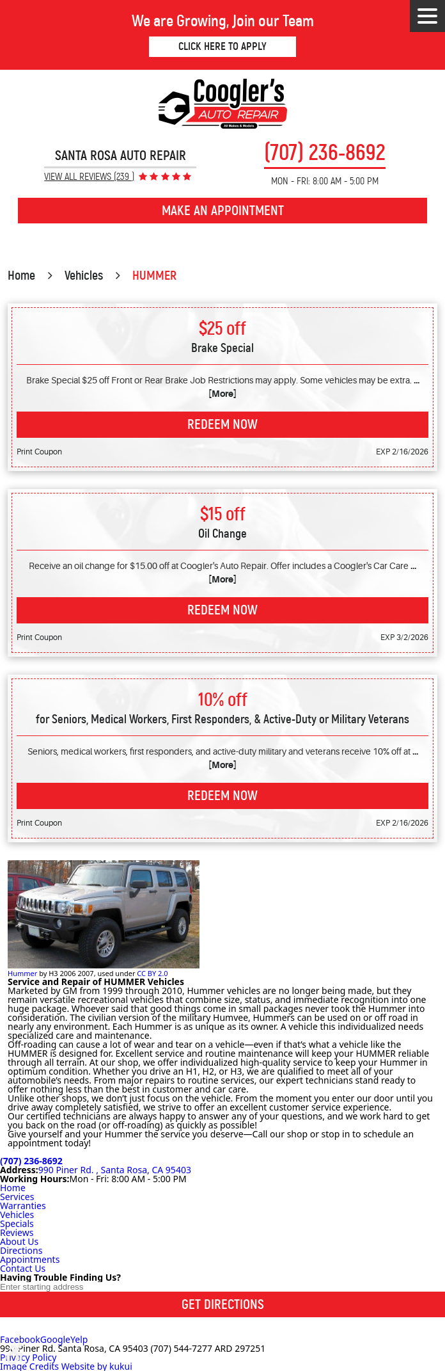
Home (21, 276)
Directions (21, 1250)
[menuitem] (222, 1187)
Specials (17, 1223)
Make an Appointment (223, 210)
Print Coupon (39, 451)
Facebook (20, 1339)
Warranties (23, 1205)
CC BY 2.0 (152, 973)
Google (55, 1339)
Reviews (16, 1232)
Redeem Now (222, 424)
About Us (19, 1241)
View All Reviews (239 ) (89, 177)
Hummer (22, 973)
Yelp (79, 1339)
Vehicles (84, 276)
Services (17, 1197)
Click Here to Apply (222, 46)
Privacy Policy (28, 1357)
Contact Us (22, 1268)
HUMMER (154, 276)
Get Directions (223, 1304)
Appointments (29, 1259)
